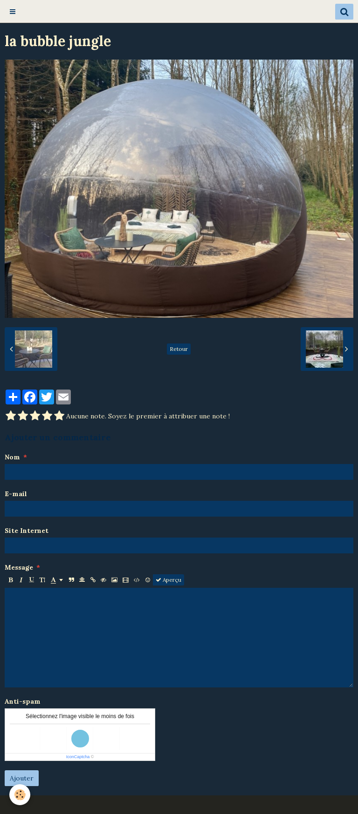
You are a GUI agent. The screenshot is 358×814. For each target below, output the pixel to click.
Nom (12, 457)
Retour (179, 348)
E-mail (16, 494)
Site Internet (26, 530)
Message (19, 567)
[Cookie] (19, 794)
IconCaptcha (78, 756)
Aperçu (168, 579)
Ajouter (22, 778)
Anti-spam (23, 701)
